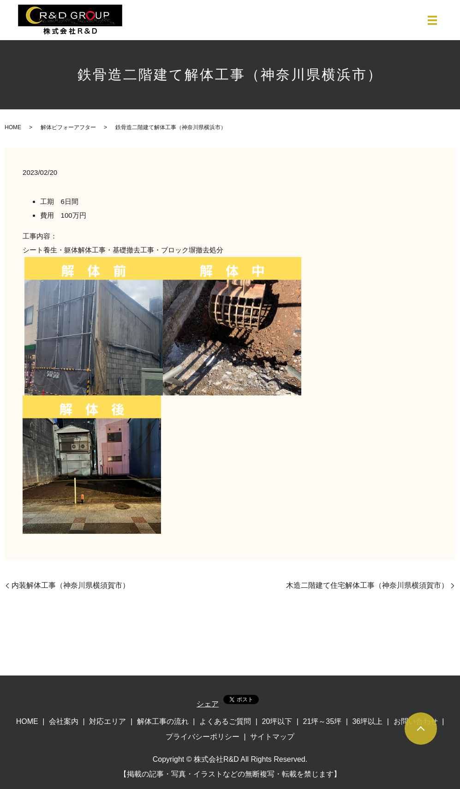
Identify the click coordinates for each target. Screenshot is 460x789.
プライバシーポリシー (202, 737)
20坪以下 (277, 721)
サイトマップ (272, 737)
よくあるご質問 (225, 721)
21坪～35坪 (322, 721)
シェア (208, 704)
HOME (13, 127)
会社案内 (63, 721)
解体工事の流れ (163, 721)
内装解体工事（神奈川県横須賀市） (71, 585)
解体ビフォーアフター (68, 127)
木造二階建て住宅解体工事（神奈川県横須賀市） (367, 585)
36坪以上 (367, 721)
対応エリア (107, 721)
